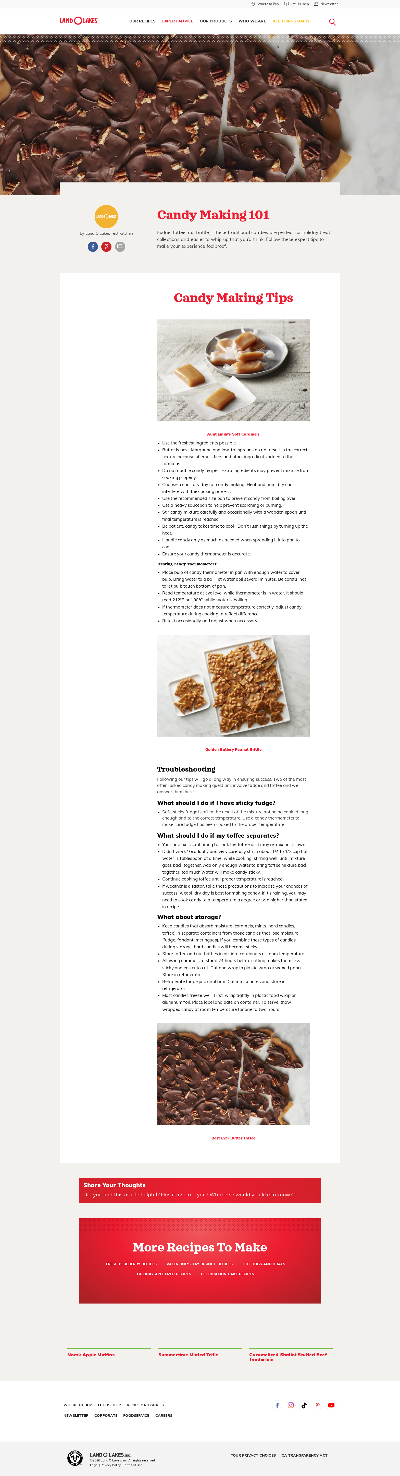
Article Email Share (120, 247)
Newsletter (76, 1416)
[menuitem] (142, 21)
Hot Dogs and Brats (264, 1264)
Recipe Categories (145, 1405)
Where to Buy (78, 1405)
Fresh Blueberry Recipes (131, 1264)
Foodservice (136, 1416)
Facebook (93, 247)
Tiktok (304, 1405)
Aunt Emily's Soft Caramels (233, 434)
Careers (163, 1416)
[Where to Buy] (265, 4)
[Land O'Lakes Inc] (112, 1455)
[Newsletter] (325, 4)
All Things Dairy (291, 21)
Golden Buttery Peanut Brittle (233, 750)
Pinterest (106, 247)
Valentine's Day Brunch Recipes (200, 1264)
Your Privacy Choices (253, 1455)
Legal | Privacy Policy (105, 1465)
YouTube (331, 1405)
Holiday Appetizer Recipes (164, 1274)
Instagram (290, 1405)
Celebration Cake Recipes (227, 1274)
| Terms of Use (132, 1465)
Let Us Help (109, 1405)
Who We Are (252, 21)
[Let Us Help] (296, 4)
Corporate (105, 1416)
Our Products (216, 21)
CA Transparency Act (305, 1455)
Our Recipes (142, 21)
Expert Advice (177, 21)
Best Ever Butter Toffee (233, 1138)
